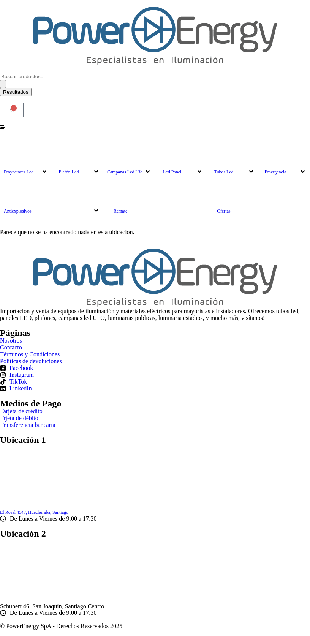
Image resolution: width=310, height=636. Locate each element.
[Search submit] (3, 84)
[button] (26, 157)
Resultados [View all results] (15, 92)
